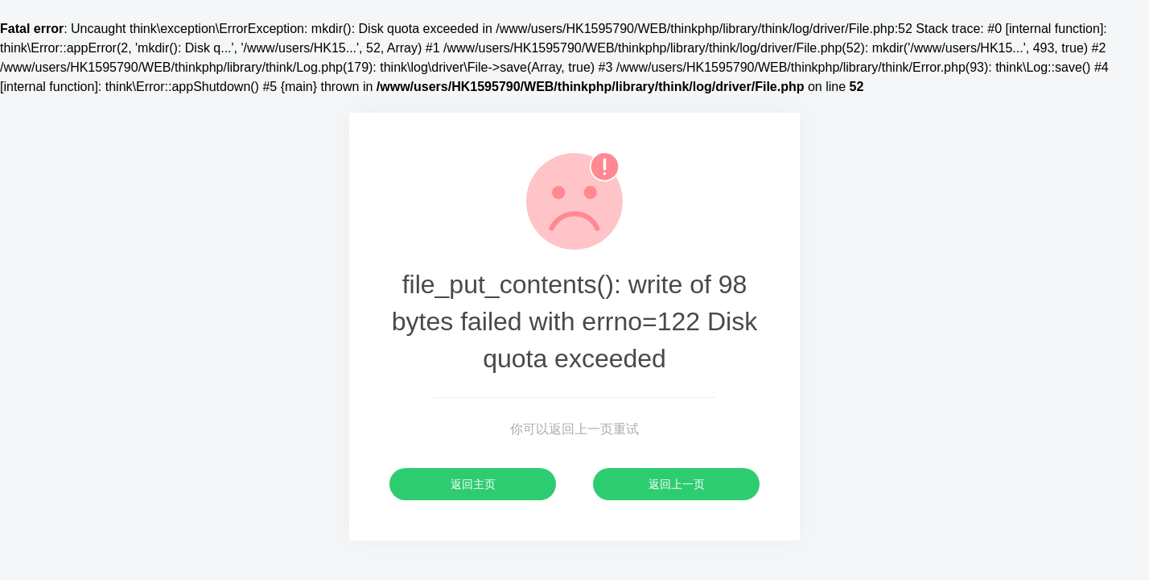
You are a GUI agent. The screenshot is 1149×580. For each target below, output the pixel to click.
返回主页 (473, 484)
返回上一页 (677, 484)
